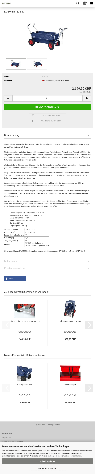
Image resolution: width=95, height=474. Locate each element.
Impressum (6, 437)
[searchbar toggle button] (77, 3)
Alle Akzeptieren (47, 461)
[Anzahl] (47, 98)
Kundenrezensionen (15, 268)
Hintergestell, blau (24, 385)
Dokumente (10, 261)
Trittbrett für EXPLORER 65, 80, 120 (25, 321)
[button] (8, 98)
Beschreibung (11, 135)
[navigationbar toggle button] (91, 3)
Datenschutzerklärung (72, 456)
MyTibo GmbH (40, 425)
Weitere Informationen (47, 468)
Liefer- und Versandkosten (12, 442)
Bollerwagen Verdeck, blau (70, 321)
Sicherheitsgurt (70, 385)
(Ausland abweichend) (61, 81)
